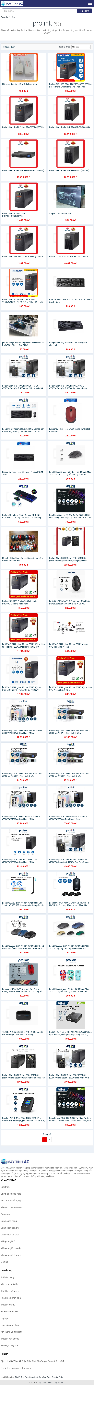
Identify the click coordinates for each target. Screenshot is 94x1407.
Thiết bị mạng (7, 1277)
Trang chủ (4, 17)
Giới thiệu (5, 1187)
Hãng (13, 17)
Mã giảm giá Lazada (11, 1248)
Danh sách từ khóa (10, 1234)
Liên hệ (4, 1262)
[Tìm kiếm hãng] (39, 11)
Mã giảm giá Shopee (11, 1255)
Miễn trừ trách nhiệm (11, 1207)
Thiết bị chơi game (10, 1291)
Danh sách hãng (9, 1221)
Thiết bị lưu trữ (8, 1304)
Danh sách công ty (10, 1227)
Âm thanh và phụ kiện (11, 1332)
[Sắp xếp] (81, 47)
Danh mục (6, 1214)
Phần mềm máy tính (11, 1298)
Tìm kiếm (84, 11)
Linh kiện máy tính (10, 1325)
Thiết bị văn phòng (10, 1338)
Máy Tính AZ (59, 1382)
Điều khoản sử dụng (11, 1200)
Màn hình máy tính (10, 1284)
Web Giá (51, 1377)
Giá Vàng (42, 1377)
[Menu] (90, 3)
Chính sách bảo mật (11, 1193)
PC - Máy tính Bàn (9, 1311)
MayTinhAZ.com (45, 1382)
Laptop (4, 1318)
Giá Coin (59, 1377)
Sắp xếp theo (64, 47)
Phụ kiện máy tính (9, 1345)
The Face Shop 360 (29, 1377)
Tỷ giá (17, 1377)
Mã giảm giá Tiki (9, 1241)
